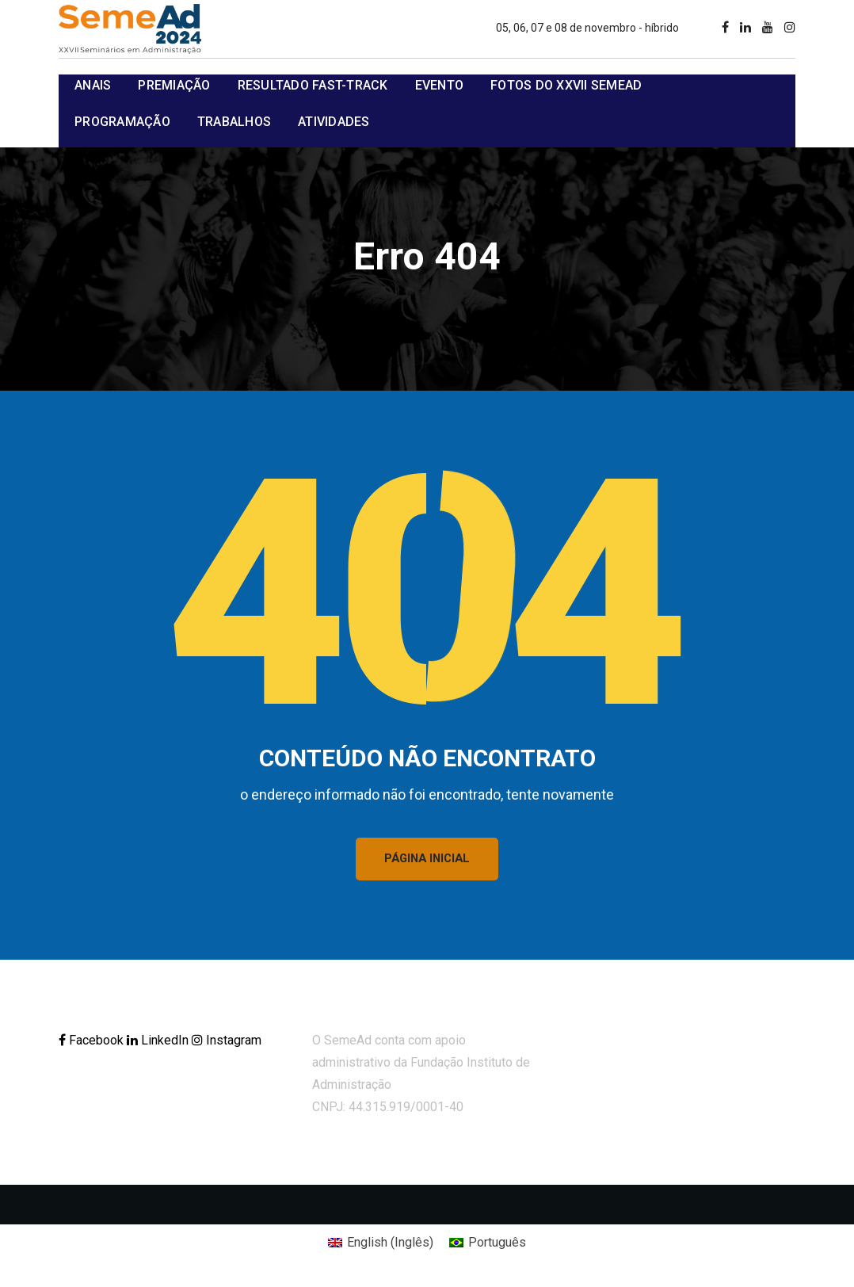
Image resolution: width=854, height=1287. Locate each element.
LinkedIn (159, 1043)
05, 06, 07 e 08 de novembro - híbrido (587, 27)
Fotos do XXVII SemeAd (566, 85)
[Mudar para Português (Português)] (487, 1246)
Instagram (226, 1043)
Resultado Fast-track (313, 85)
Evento (439, 85)
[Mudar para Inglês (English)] (380, 1246)
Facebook (93, 1043)
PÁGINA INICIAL (427, 861)
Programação (122, 121)
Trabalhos (234, 121)
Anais (92, 85)
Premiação (174, 85)
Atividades (334, 121)
